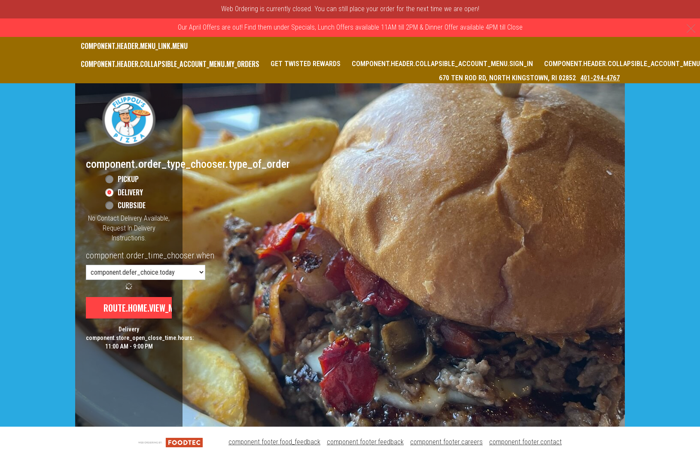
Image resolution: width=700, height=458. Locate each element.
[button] (129, 119)
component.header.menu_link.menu (134, 46)
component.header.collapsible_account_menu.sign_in (442, 64)
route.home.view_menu (145, 307)
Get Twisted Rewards (306, 64)
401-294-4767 (600, 78)
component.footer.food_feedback (274, 442)
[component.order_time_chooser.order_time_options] (145, 272)
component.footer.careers (446, 442)
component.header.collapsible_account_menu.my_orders (170, 64)
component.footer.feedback (365, 442)
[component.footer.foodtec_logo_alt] (170, 442)
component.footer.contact (525, 442)
